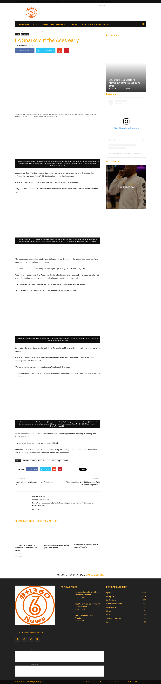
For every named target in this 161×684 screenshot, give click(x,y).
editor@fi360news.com (33, 632)
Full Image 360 (113, 161)
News (71, 1)
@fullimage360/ (95, 575)
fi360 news (41, 461)
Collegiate (110, 596)
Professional (24, 34)
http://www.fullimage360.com (40, 499)
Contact (88, 1)
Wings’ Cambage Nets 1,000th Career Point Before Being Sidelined (83, 483)
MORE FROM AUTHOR (46, 521)
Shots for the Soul (113, 618)
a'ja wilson (26, 461)
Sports (66, 1)
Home (17, 31)
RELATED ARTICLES (24, 521)
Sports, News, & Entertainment (101, 1)
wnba (66, 461)
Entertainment (79, 1)
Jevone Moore (22, 45)
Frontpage (110, 622)
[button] (143, 24)
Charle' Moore (114, 89)
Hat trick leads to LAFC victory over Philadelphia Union (34, 483)
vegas (59, 461)
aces (33, 461)
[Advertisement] (101, 12)
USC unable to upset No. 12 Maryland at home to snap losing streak (26, 547)
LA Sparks (51, 461)
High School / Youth (114, 604)
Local (108, 615)
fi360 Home (58, 1)
